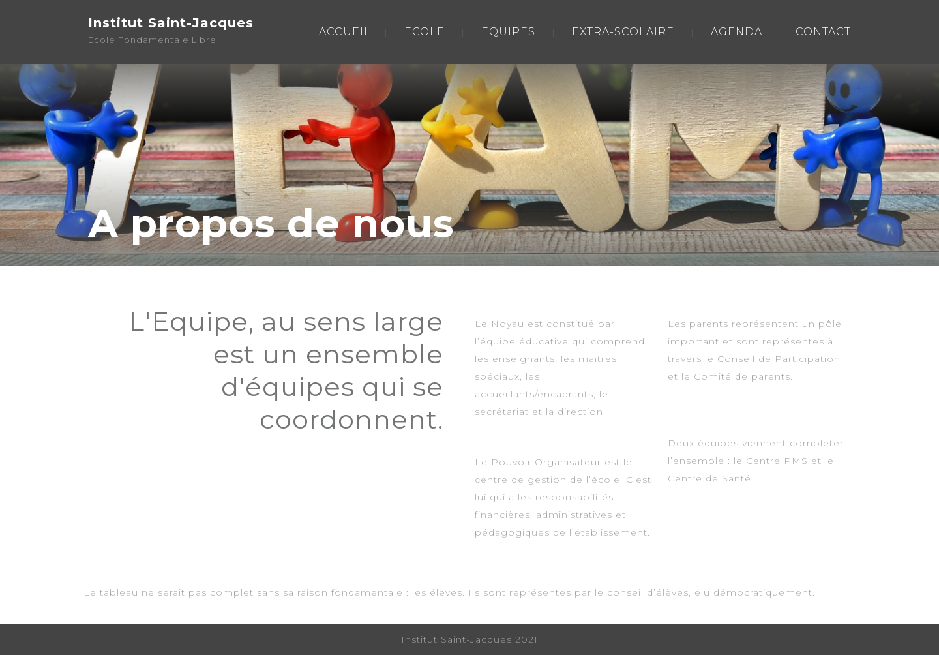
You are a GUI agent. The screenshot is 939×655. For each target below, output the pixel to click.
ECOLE (424, 31)
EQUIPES (508, 31)
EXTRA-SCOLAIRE (623, 31)
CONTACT (823, 31)
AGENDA (736, 31)
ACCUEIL (345, 31)
